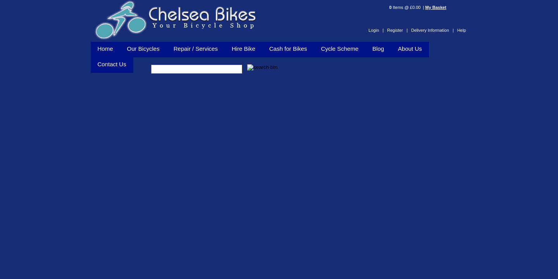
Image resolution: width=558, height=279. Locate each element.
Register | (397, 30)
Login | (376, 30)
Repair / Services (196, 48)
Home (105, 48)
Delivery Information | (432, 30)
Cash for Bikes (288, 48)
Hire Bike (243, 48)
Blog (378, 48)
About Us (410, 48)
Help (461, 30)
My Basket (435, 7)
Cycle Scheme (339, 48)
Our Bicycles (143, 48)
